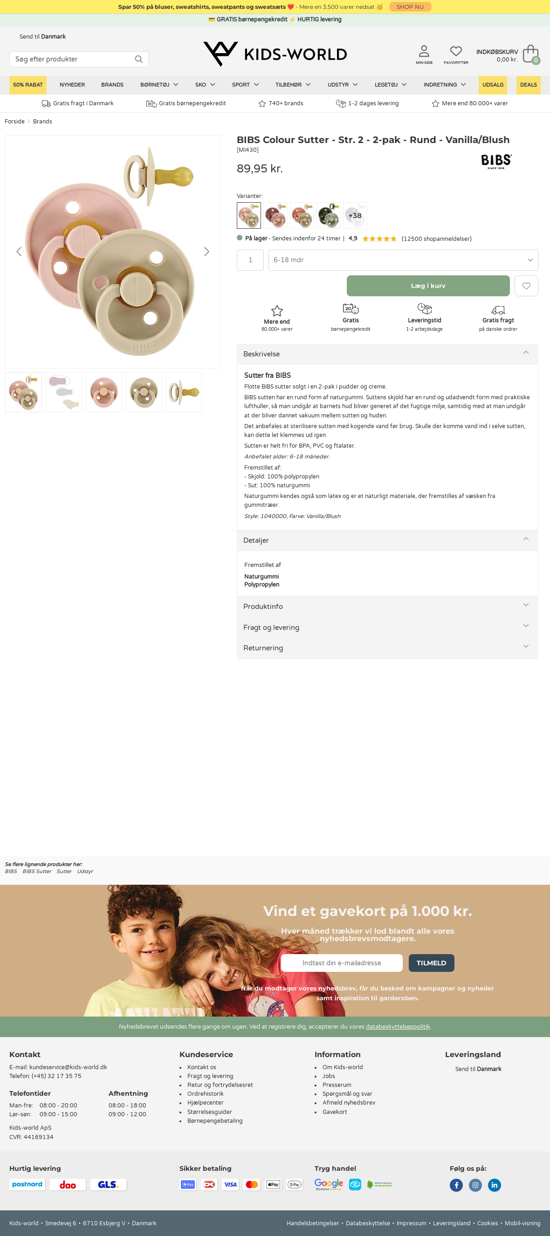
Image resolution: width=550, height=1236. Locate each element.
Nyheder (72, 85)
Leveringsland (452, 1223)
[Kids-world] (275, 54)
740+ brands (280, 103)
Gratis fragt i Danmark (78, 103)
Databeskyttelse (368, 1223)
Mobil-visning (523, 1223)
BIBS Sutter (36, 871)
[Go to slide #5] (183, 392)
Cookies (487, 1223)
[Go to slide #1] (23, 392)
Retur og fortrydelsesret (220, 1085)
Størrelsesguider (209, 1112)
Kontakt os (201, 1067)
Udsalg (492, 85)
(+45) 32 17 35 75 (57, 1076)
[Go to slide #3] (103, 392)
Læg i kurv (428, 285)
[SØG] (139, 59)
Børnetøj (159, 85)
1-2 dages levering (367, 104)
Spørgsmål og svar (347, 1094)
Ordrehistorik (205, 1094)
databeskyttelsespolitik (398, 1027)
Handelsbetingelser (313, 1223)
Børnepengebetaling (215, 1121)
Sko (205, 85)
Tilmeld (432, 963)
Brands (112, 85)
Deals (528, 85)
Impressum (411, 1223)
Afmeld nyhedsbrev (349, 1102)
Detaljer (256, 540)
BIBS (11, 871)
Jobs (329, 1076)
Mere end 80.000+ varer (470, 103)
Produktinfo (263, 606)
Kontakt (25, 1054)
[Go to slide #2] (63, 392)
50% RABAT (28, 85)
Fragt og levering (271, 627)
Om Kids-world (343, 1067)
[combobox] (403, 260)
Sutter (63, 871)
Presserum (337, 1085)
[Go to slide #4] (143, 392)
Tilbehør (293, 85)
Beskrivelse (261, 354)
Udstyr (343, 85)
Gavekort (335, 1112)
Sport (245, 85)
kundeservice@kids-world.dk (68, 1067)
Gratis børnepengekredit (186, 104)
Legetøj (391, 85)
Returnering (263, 648)
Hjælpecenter (205, 1102)
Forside (15, 121)
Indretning (445, 85)
